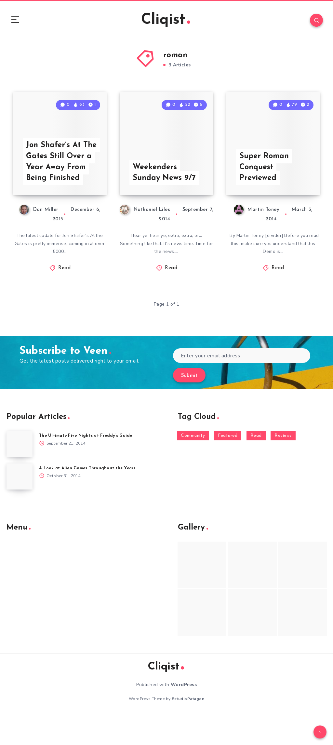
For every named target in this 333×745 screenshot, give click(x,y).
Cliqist (166, 21)
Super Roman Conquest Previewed (264, 195)
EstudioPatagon (188, 728)
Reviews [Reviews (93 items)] (283, 465)
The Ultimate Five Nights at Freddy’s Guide (87, 465)
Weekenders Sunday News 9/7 (165, 201)
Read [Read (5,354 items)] (256, 465)
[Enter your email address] (241, 385)
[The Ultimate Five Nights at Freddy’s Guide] (20, 474)
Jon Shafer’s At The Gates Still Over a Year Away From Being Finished (59, 184)
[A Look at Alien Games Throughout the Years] (20, 506)
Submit (189, 405)
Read (64, 297)
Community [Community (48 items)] (193, 465)
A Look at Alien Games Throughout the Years (89, 498)
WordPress (184, 714)
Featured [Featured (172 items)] (227, 465)
